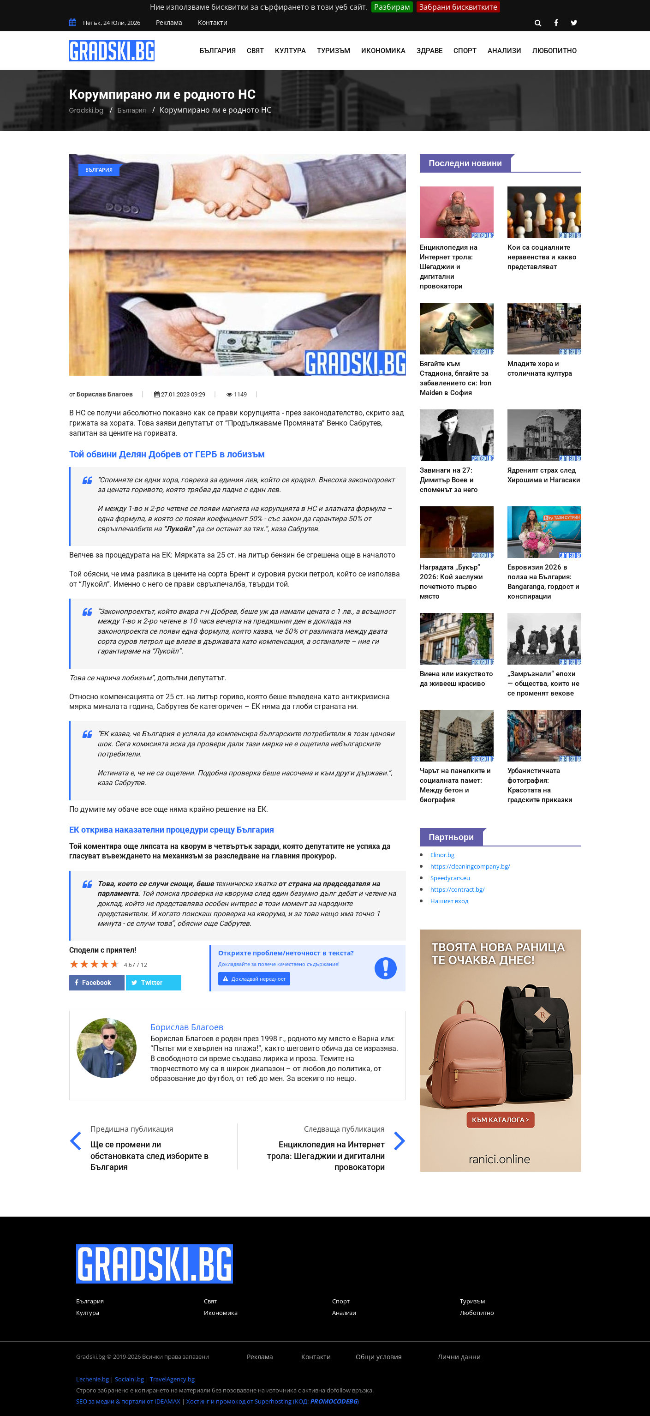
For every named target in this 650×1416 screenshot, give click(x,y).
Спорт (465, 51)
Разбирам (392, 7)
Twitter (146, 982)
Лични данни (459, 1356)
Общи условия (379, 1356)
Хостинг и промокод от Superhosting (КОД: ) (272, 1401)
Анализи (504, 51)
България (218, 51)
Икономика (383, 51)
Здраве (429, 51)
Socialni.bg (129, 1379)
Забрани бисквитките (458, 7)
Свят (255, 51)
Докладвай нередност (259, 979)
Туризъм (333, 51)
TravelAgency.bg (172, 1379)
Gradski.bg (86, 110)
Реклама (169, 22)
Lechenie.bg (92, 1379)
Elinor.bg (442, 855)
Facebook (93, 982)
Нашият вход (449, 901)
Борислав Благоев (105, 394)
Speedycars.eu (450, 878)
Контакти (212, 22)
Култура (290, 51)
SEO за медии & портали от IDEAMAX (128, 1401)
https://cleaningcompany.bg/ (470, 866)
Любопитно (554, 51)
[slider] (94, 963)
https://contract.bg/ (457, 889)
